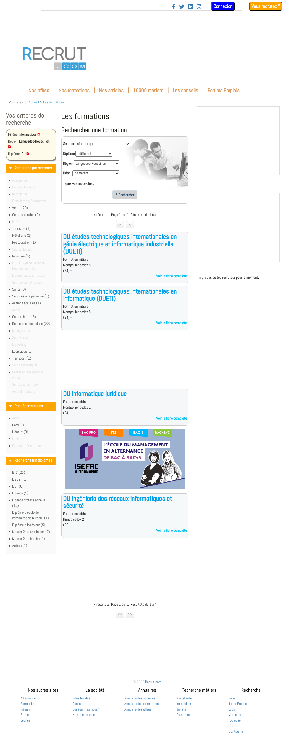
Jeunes (25, 720)
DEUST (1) (19, 479)
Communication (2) (26, 214)
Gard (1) (18, 424)
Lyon (231, 709)
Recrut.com (153, 681)
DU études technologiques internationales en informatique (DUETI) (120, 295)
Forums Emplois (224, 90)
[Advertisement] (124, 364)
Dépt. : (67, 173)
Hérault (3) (20, 431)
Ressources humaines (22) (31, 323)
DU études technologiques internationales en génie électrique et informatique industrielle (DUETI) (120, 244)
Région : (68, 163)
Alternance (28, 698)
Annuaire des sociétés (139, 698)
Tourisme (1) (21, 228)
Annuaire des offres (137, 709)
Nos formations (74, 90)
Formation (27, 703)
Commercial (184, 714)
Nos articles (111, 90)
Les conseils (185, 90)
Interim (25, 709)
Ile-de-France (237, 703)
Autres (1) (19, 545)
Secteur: (69, 143)
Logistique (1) (22, 351)
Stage (24, 714)
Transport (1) (21, 358)
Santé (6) (19, 289)
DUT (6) (17, 486)
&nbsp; (141, 22)
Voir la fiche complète (171, 275)
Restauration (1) (24, 242)
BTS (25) (18, 472)
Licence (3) (20, 493)
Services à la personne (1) (30, 296)
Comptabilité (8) (24, 316)
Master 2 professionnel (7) (31, 531)
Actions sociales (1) (26, 302)
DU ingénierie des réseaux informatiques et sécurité (117, 502)
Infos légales (81, 698)
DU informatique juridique (95, 393)
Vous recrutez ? (265, 6)
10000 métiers (148, 90)
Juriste (181, 709)
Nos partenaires (83, 714)
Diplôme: (69, 153)
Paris (231, 698)
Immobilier (183, 703)
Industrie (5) (21, 256)
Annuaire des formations (141, 703)
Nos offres (38, 90)
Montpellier (236, 731)
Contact (78, 703)
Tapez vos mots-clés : (78, 183)
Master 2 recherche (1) (28, 538)
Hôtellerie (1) (22, 235)
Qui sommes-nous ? (86, 709)
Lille (231, 725)
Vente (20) (20, 207)
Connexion (222, 6)
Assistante (184, 698)
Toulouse (234, 720)
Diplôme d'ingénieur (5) (28, 524)
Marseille (234, 714)
